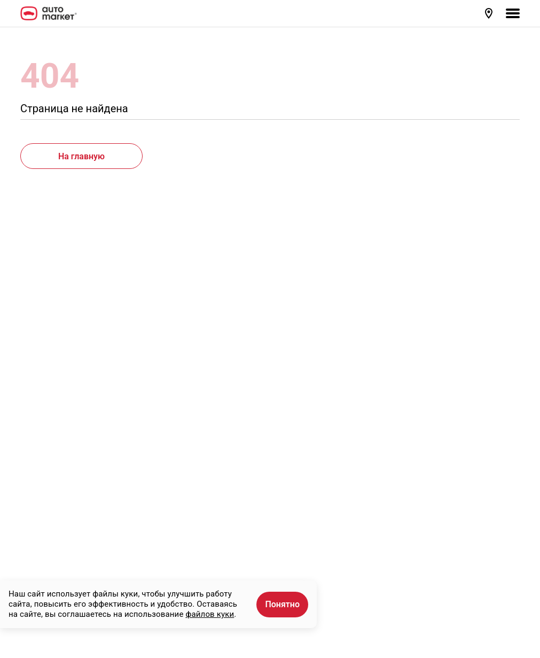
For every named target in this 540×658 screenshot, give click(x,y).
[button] (489, 13)
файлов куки (209, 614)
